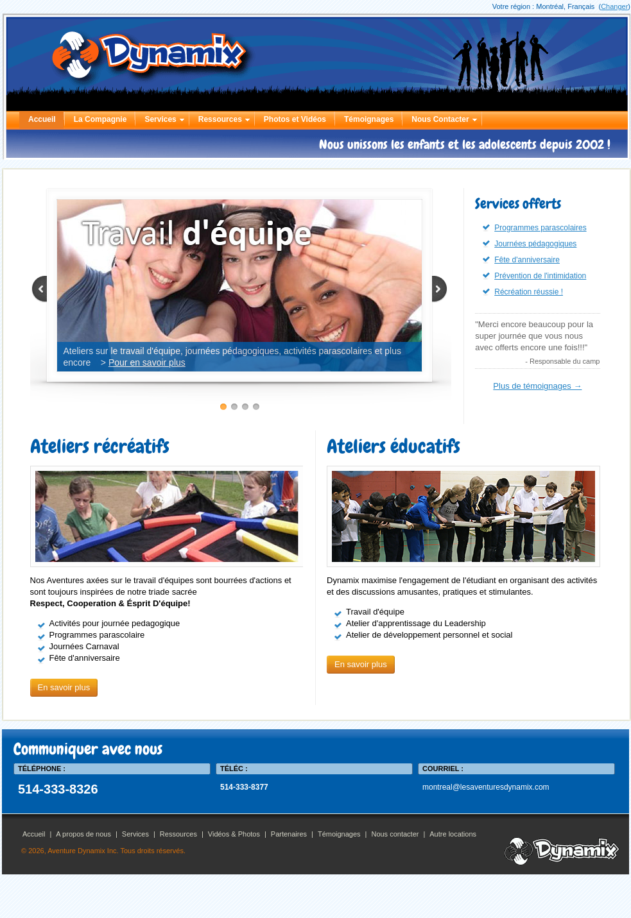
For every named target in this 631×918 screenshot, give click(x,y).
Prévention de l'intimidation (540, 275)
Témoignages (368, 119)
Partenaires (289, 834)
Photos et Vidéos (295, 119)
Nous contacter (395, 834)
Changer (614, 6)
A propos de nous (83, 834)
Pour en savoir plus (147, 362)
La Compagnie (100, 119)
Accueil (42, 119)
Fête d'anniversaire (527, 259)
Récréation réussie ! (528, 291)
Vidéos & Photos (234, 834)
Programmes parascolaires (540, 227)
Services (160, 119)
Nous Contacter (440, 119)
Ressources (220, 119)
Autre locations (452, 834)
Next (433, 289)
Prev (45, 289)
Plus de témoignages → (537, 386)
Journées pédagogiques (535, 243)
